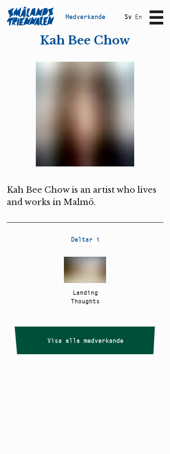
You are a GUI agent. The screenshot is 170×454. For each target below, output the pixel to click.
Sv (127, 17)
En (138, 17)
